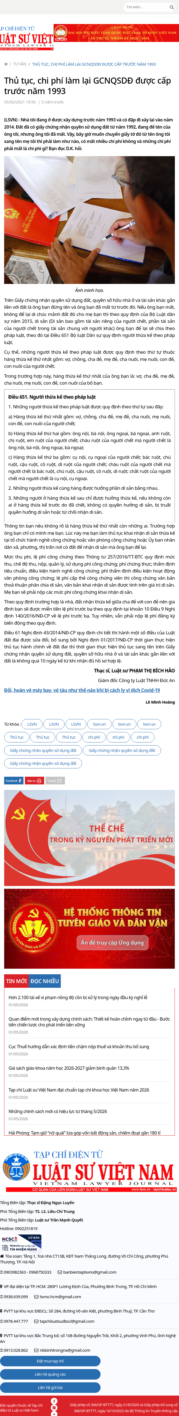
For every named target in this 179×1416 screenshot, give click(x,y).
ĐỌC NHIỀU (45, 981)
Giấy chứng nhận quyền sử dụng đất (43, 750)
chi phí (94, 737)
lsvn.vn (99, 724)
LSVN (32, 724)
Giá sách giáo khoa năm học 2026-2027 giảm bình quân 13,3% (69, 1068)
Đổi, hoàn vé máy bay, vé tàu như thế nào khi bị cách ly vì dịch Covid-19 (82, 690)
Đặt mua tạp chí (50, 1361)
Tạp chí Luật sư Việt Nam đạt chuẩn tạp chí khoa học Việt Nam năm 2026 (79, 1090)
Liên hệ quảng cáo (50, 1374)
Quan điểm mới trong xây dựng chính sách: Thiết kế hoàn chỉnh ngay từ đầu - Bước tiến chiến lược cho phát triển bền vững (89, 1022)
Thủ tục (16, 737)
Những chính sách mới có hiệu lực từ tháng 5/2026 (58, 1111)
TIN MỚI (16, 981)
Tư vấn (18, 63)
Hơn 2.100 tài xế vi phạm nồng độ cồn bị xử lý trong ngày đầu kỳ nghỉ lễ (78, 997)
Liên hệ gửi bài (50, 1387)
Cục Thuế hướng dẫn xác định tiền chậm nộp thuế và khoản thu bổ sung (79, 1047)
